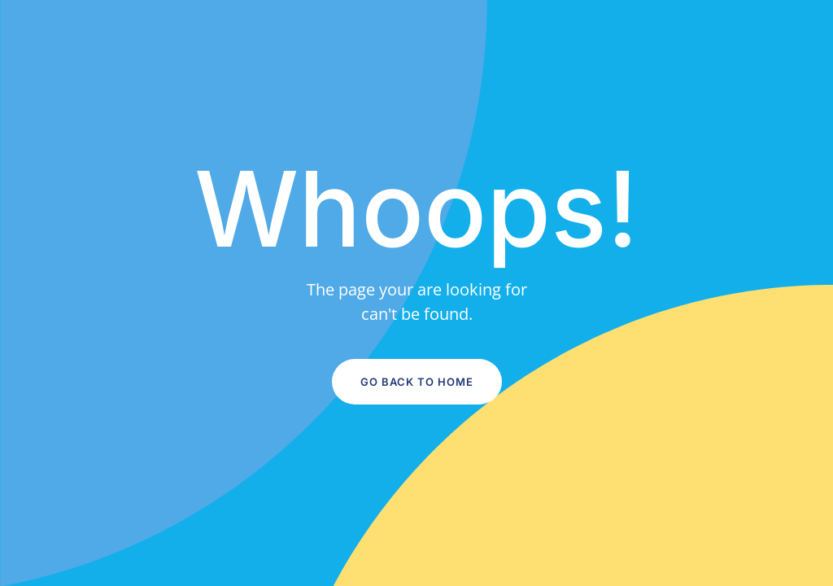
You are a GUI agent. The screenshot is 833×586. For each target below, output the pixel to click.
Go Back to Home (416, 381)
